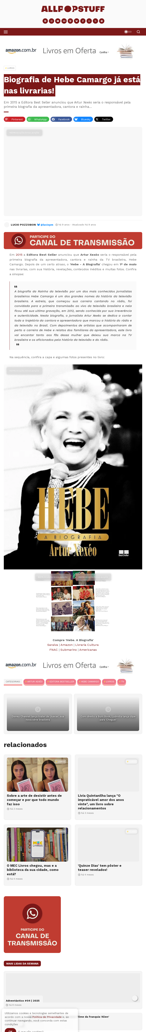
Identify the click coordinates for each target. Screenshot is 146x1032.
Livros (110, 681)
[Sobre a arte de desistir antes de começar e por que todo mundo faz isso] (37, 775)
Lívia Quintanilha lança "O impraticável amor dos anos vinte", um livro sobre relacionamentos (101, 802)
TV (122, 681)
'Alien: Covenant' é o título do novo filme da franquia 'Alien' (68, 1016)
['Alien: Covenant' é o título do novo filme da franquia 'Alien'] (16, 1021)
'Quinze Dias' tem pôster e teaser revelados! (99, 868)
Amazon (66, 645)
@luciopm (46, 224)
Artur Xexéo (35, 681)
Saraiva (52, 645)
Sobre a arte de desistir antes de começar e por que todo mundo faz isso (34, 800)
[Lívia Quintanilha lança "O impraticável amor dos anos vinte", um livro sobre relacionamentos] (108, 775)
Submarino (68, 650)
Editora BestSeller (62, 681)
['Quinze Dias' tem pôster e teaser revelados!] (108, 845)
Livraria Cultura (87, 645)
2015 (19, 254)
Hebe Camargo (90, 681)
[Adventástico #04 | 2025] (73, 987)
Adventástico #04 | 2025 (23, 1000)
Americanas (88, 650)
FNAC (53, 650)
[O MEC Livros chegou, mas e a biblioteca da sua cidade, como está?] (37, 845)
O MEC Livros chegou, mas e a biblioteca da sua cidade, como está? (33, 870)
